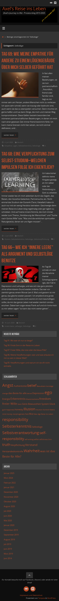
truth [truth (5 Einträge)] (6, 444)
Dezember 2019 (11, 530)
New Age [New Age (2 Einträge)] (37, 414)
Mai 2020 (8, 520)
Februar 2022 (10, 482)
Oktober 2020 (10, 501)
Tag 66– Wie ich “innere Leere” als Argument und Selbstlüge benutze (27, 254)
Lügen (15, 146)
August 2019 (9, 539)
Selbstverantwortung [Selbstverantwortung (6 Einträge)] (20, 432)
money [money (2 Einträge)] (9, 414)
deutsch (20, 142)
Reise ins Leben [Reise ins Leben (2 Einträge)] (47, 414)
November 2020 (11, 497)
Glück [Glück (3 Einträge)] (52, 403)
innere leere (9, 326)
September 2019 (11, 534)
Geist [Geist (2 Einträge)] (20, 404)
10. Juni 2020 (9, 323)
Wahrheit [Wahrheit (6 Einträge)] (32, 450)
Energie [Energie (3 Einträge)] (6, 399)
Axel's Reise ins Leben (24, 8)
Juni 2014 (8, 558)
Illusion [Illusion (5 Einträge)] (29, 409)
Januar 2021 (9, 487)
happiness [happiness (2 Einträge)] (10, 410)
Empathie (8, 146)
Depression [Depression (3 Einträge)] (38, 393)
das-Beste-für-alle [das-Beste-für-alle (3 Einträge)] (17, 393)
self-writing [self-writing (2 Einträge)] (29, 439)
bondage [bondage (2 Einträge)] (49, 386)
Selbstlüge (36, 146)
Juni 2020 (8, 516)
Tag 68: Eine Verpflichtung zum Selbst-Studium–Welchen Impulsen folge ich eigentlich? (28, 160)
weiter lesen (10, 135)
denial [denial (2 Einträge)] (29, 393)
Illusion (7, 239)
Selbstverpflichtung (41, 239)
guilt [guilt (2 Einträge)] (4, 410)
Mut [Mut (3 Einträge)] (31, 413)
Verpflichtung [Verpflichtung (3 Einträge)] (18, 445)
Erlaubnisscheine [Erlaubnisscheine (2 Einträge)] (32, 399)
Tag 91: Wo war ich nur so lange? (18, 340)
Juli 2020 (7, 511)
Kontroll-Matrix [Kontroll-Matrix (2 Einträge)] (49, 410)
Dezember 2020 (11, 492)
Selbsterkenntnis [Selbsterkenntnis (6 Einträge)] (17, 426)
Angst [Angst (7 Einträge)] (7, 385)
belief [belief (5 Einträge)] (31, 385)
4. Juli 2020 (9, 142)
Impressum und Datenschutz (31, 595)
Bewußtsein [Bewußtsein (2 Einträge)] (41, 386)
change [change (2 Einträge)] (5, 393)
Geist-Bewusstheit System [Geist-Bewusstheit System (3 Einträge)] (35, 403)
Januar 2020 (9, 525)
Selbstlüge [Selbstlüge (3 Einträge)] (37, 426)
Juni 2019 (8, 549)
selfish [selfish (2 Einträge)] (36, 439)
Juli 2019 (7, 544)
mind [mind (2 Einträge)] (4, 414)
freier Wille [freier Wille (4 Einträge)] (9, 404)
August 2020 (9, 506)
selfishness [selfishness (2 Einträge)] (43, 439)
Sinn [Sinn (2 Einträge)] (50, 439)
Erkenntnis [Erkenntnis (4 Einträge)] (17, 399)
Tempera (41, 598)
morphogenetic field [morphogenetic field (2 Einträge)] (21, 414)
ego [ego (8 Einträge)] (48, 392)
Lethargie (18, 326)
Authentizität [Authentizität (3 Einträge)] (20, 386)
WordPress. (51, 598)
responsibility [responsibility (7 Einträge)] (15, 419)
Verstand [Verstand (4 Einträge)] (31, 445)
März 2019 (8, 553)
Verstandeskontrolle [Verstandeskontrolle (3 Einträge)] (12, 451)
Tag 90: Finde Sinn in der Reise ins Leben (22, 345)
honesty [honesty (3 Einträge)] (19, 409)
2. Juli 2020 (9, 236)
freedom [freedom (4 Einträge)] (45, 399)
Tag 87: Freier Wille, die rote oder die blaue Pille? (25, 350)
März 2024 (8, 478)
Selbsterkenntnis (24, 146)
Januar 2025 (9, 473)
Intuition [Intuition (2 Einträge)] (39, 410)
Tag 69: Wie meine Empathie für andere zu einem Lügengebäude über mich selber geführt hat (28, 60)
